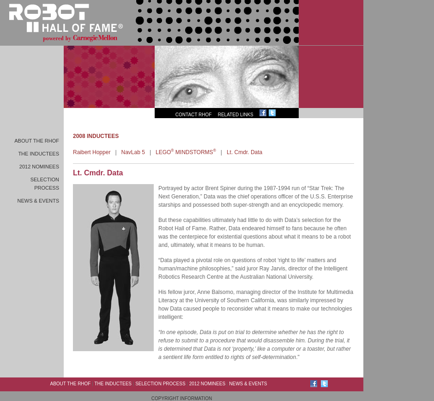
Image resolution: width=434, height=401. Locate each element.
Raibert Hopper (91, 152)
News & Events (38, 200)
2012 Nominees (39, 166)
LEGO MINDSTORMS (186, 152)
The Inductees (38, 153)
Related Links (235, 114)
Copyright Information (181, 398)
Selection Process (160, 383)
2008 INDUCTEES (96, 136)
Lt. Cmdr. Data (244, 152)
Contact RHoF (193, 114)
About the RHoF (36, 141)
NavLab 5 (133, 152)
